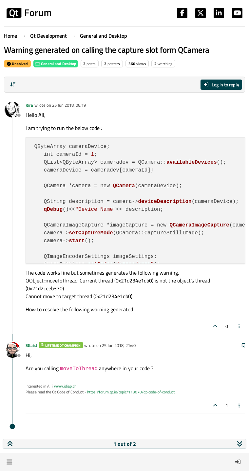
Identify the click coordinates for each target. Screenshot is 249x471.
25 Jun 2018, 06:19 (69, 105)
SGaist (31, 345)
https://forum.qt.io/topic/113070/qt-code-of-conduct (131, 392)
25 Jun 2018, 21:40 (119, 345)
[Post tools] (239, 326)
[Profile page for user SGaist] (12, 350)
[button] (9, 461)
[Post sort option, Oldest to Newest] (13, 84)
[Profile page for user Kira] (12, 110)
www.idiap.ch (65, 386)
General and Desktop (55, 64)
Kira (29, 105)
